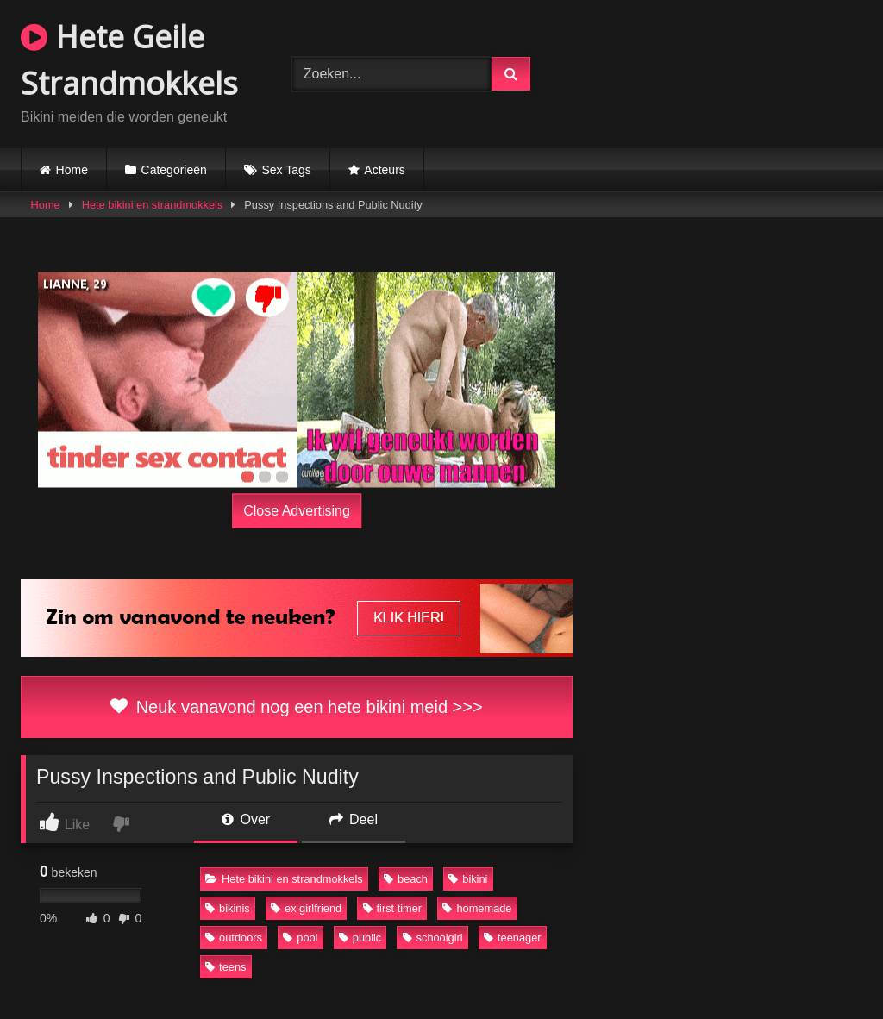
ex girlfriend (306, 908)
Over (246, 819)
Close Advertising (296, 510)
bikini (467, 878)
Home (72, 170)
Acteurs (384, 170)
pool (300, 937)
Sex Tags (285, 170)
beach (406, 878)
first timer (393, 908)
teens (225, 966)
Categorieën (174, 170)
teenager (513, 937)
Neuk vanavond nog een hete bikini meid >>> (296, 706)
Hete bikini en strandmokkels (152, 204)
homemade (476, 908)
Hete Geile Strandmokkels (129, 60)
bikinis (227, 908)
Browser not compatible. (719, 71)
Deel (353, 819)
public (360, 937)
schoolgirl (433, 937)
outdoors (233, 937)
